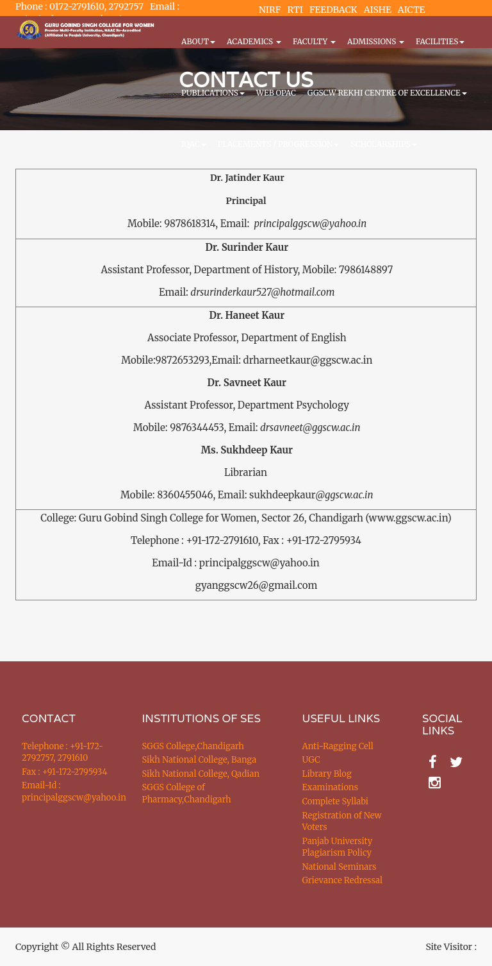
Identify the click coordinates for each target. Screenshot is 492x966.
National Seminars (339, 866)
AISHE (377, 9)
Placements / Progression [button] (279, 144)
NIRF (270, 9)
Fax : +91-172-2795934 (64, 772)
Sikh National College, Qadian (201, 773)
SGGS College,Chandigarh (193, 746)
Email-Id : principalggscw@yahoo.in (66, 791)
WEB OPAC (276, 92)
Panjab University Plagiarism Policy (337, 847)
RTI (294, 9)
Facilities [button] (440, 41)
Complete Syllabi (335, 801)
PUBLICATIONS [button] (213, 92)
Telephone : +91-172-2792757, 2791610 (62, 752)
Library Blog (327, 773)
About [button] (198, 41)
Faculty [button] (314, 41)
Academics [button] (254, 41)
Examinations (330, 787)
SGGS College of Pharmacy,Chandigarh (186, 793)
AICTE (411, 9)
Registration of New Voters (342, 821)
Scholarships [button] (383, 144)
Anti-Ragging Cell (337, 746)
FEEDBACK (333, 9)
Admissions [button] (375, 41)
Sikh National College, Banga (199, 759)
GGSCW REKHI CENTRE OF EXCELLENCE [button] (387, 92)
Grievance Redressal (342, 880)
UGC (311, 759)
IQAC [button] (193, 144)
